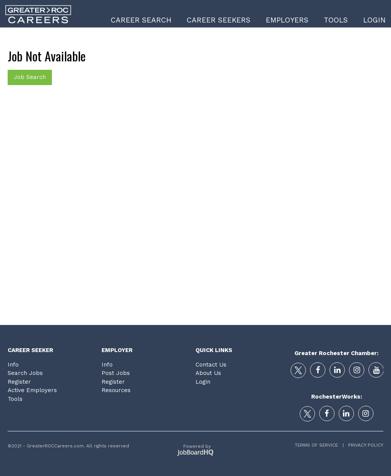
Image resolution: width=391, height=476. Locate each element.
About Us (208, 373)
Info (13, 364)
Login (374, 20)
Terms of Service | (319, 445)
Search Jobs (25, 373)
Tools (336, 20)
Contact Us (211, 364)
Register (19, 381)
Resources (116, 390)
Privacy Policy (363, 445)
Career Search (141, 20)
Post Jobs (116, 373)
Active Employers (32, 390)
